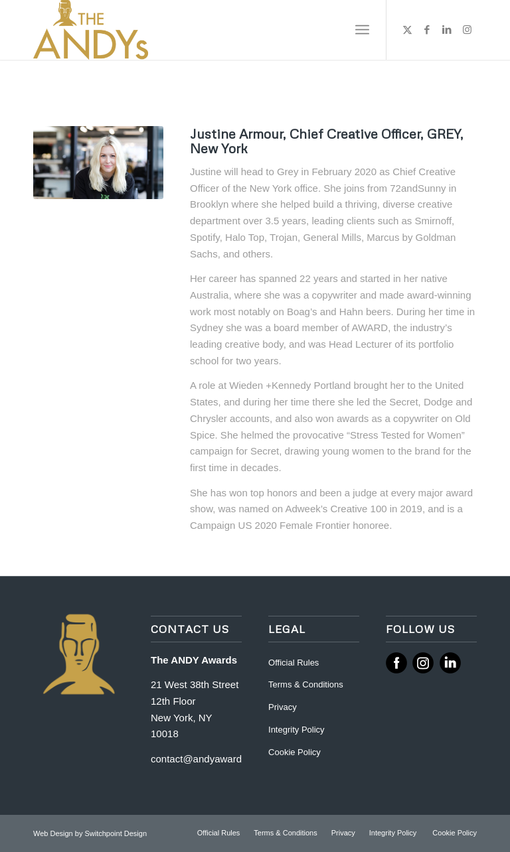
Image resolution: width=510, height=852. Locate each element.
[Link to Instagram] (467, 30)
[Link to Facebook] (427, 30)
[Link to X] (407, 30)
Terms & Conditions (305, 684)
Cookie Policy (294, 752)
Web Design (54, 833)
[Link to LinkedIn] (447, 30)
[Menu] (362, 30)
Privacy (282, 707)
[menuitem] (362, 30)
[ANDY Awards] (90, 30)
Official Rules (293, 663)
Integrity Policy (297, 730)
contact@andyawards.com (209, 758)
